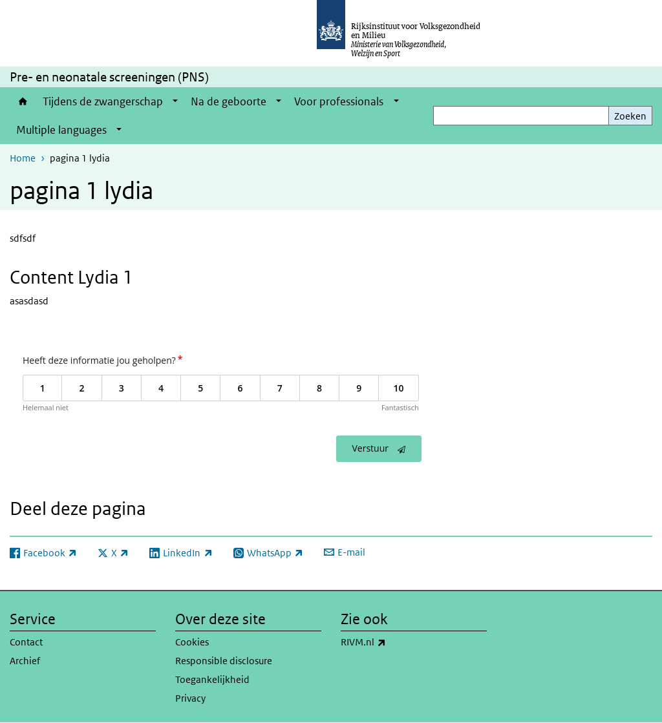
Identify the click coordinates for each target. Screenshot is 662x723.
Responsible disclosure (223, 661)
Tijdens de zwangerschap (103, 101)
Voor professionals (338, 101)
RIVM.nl (392, 642)
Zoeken (630, 116)
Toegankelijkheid (212, 679)
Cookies (192, 642)
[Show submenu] (175, 101)
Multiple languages (61, 130)
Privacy (190, 698)
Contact (26, 642)
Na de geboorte (228, 101)
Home (23, 101)
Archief (25, 661)
